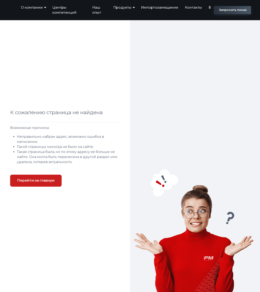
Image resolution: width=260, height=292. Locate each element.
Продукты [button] (122, 7)
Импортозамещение (159, 7)
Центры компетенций (64, 10)
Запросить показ (233, 10)
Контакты (193, 7)
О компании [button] (32, 7)
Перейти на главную (36, 180)
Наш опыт (96, 10)
